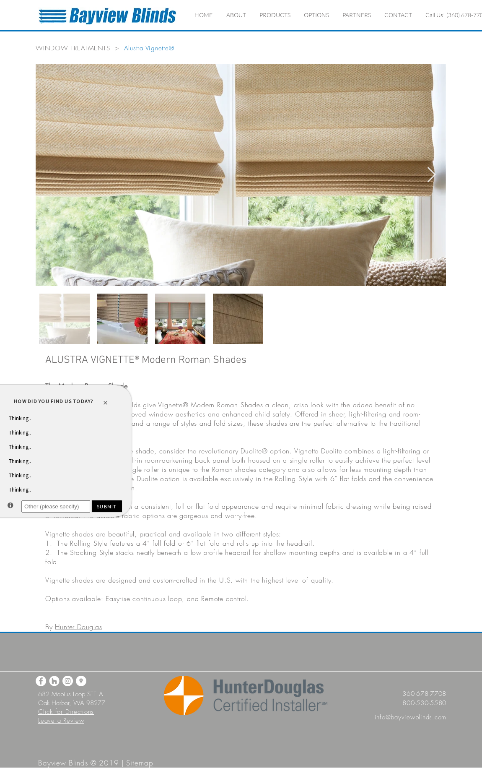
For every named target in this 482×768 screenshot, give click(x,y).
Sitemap (139, 763)
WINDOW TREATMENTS (73, 48)
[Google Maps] (81, 681)
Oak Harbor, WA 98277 (71, 703)
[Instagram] (67, 681)
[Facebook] (41, 681)
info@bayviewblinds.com (411, 717)
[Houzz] (54, 681)
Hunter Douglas (78, 626)
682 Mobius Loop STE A (70, 694)
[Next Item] (431, 175)
